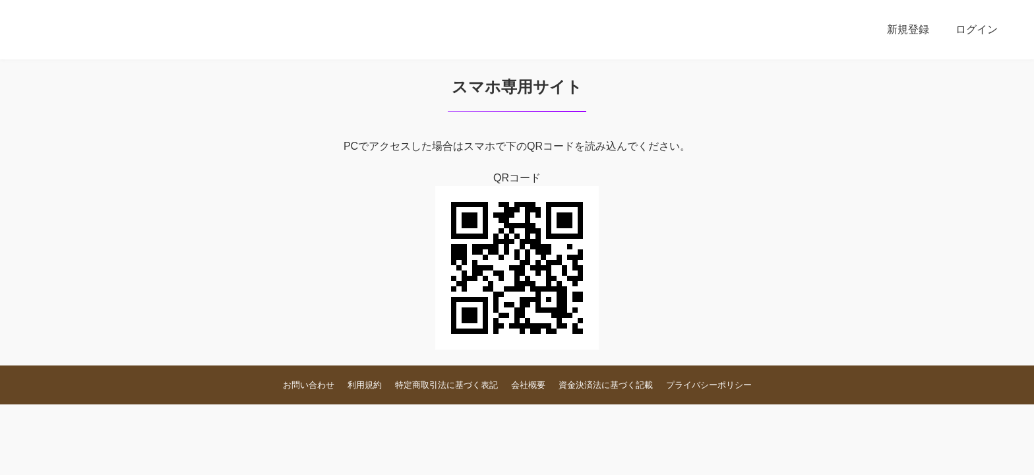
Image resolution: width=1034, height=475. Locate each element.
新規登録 (908, 29)
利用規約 (365, 385)
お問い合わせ (308, 385)
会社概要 (528, 385)
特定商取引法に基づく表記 (446, 385)
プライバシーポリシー (709, 385)
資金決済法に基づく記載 (606, 385)
